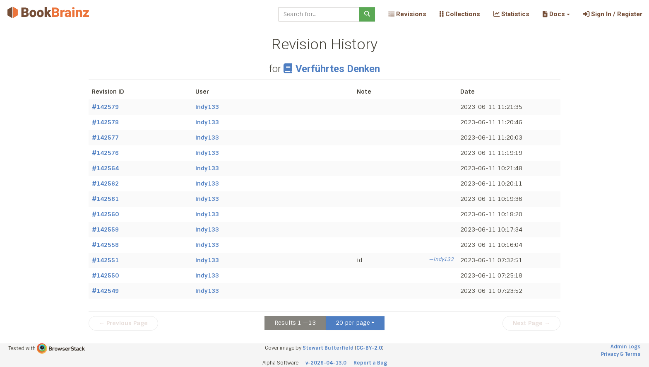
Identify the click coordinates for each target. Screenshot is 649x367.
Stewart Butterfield (328, 348)
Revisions (407, 14)
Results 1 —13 (295, 322)
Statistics (511, 14)
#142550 (105, 275)
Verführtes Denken (332, 69)
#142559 (105, 229)
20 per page (353, 322)
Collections (460, 14)
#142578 (105, 122)
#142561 (105, 199)
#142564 (105, 168)
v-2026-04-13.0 (325, 363)
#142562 (105, 183)
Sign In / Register (612, 14)
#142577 (105, 137)
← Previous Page (123, 323)
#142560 (105, 214)
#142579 (105, 107)
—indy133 (441, 259)
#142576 (105, 153)
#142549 (105, 291)
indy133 (207, 107)
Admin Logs (625, 346)
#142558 (105, 245)
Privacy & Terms (620, 354)
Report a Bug (370, 363)
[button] (556, 14)
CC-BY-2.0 (369, 348)
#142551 (105, 260)
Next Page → (531, 323)
